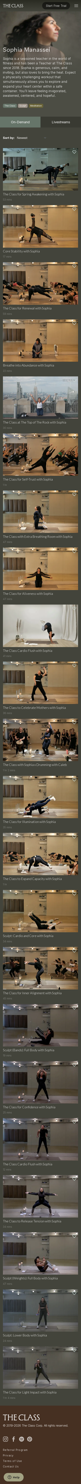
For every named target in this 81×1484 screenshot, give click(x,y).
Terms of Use (12, 1461)
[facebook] (13, 1439)
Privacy (8, 1455)
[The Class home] (13, 5)
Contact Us (11, 1466)
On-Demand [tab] (20, 122)
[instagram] (5, 1439)
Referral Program (15, 1450)
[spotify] (21, 1439)
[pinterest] (29, 1439)
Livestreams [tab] (61, 122)
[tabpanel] (40, 766)
